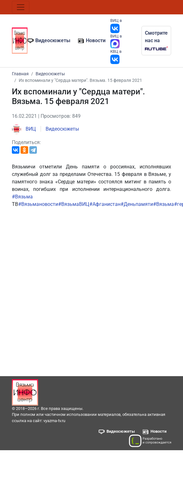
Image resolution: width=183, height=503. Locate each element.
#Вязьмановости (38, 204)
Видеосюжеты (52, 40)
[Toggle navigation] (20, 7)
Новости (96, 40)
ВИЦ (24, 129)
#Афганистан (105, 204)
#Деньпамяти (137, 204)
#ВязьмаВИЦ (73, 204)
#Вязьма (22, 197)
